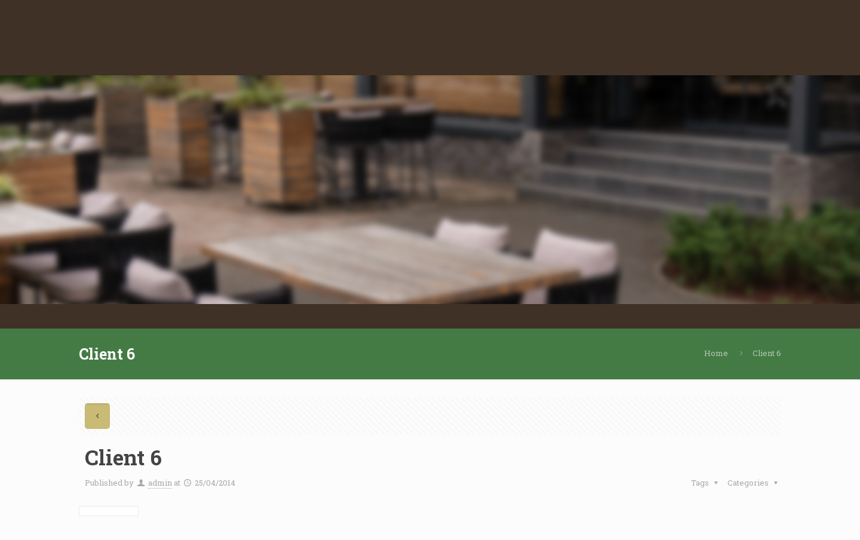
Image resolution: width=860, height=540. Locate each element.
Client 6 (766, 353)
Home (716, 353)
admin (160, 482)
